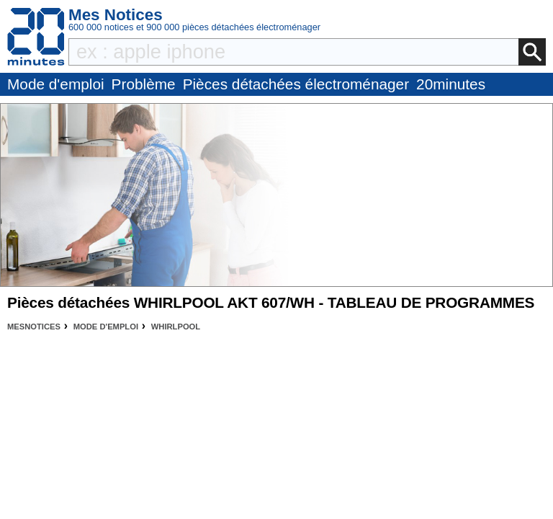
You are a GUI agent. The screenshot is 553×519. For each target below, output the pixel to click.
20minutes (450, 84)
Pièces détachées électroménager (296, 84)
